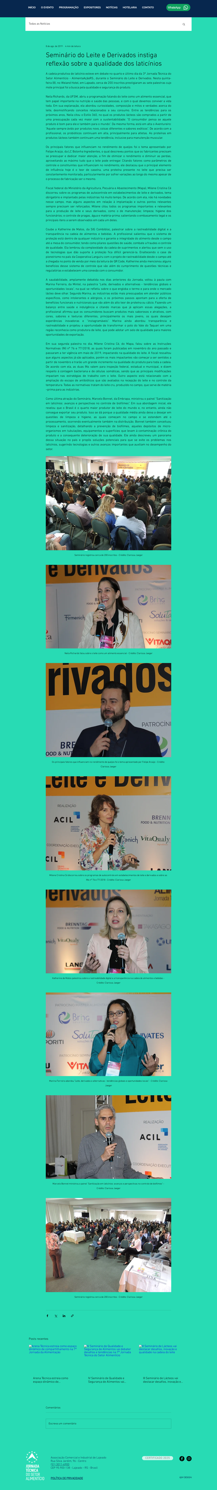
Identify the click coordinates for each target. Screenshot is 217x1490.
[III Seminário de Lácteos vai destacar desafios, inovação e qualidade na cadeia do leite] (163, 1358)
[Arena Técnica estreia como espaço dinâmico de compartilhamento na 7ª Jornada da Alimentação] (53, 1358)
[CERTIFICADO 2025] (157, 1458)
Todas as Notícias (39, 24)
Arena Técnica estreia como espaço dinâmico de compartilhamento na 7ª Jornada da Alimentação (50, 1380)
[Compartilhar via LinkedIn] (64, 1315)
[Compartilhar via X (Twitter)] (55, 1315)
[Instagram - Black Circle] (189, 1458)
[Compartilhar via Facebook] (47, 1315)
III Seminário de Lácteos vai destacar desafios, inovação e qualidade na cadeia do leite (162, 1380)
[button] (68, 7)
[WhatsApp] (178, 7)
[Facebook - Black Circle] (181, 1458)
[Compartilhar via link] (72, 1315)
